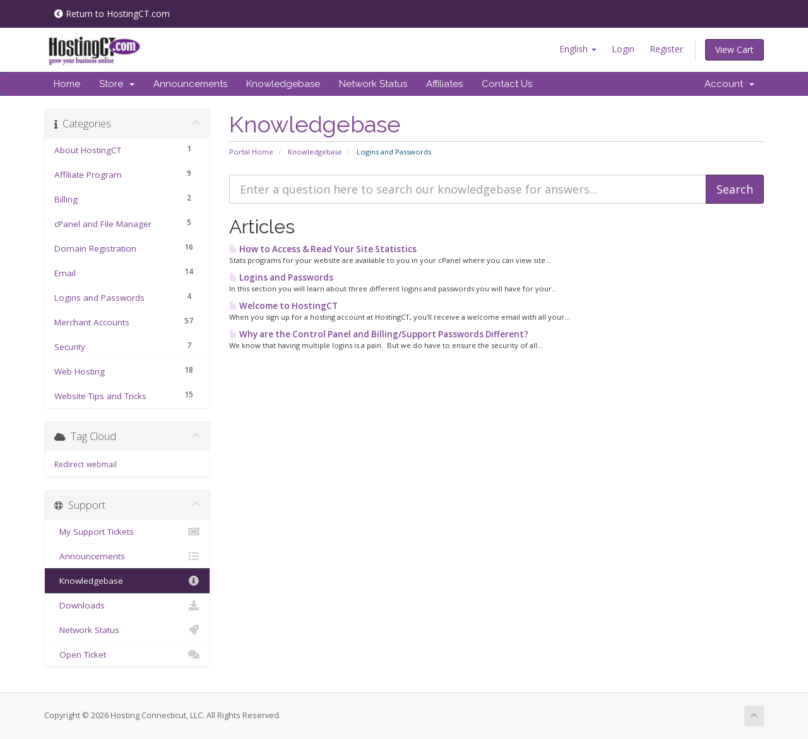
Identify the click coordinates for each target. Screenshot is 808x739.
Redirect (69, 464)
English (578, 49)
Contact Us (507, 84)
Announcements (190, 84)
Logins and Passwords (281, 277)
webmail (101, 464)
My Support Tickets (127, 531)
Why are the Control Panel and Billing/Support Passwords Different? (378, 334)
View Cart (734, 49)
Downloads (127, 605)
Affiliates (444, 84)
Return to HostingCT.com (112, 14)
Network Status (373, 84)
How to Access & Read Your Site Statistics (323, 249)
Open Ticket (127, 654)
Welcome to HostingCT (283, 305)
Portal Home (251, 151)
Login (623, 49)
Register (666, 49)
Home (67, 84)
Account (729, 84)
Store (116, 84)
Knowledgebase (283, 84)
